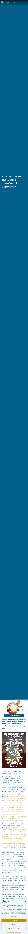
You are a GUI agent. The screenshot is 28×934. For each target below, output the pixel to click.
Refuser (14, 924)
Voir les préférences (14, 928)
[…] (14, 809)
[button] (26, 901)
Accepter (14, 920)
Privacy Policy (18, 932)
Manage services (13, 916)
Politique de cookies (10, 932)
